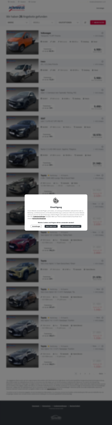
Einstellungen (36, 226)
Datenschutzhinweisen (39, 219)
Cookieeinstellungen (39, 217)
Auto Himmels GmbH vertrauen (71, 226)
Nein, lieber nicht (51, 226)
